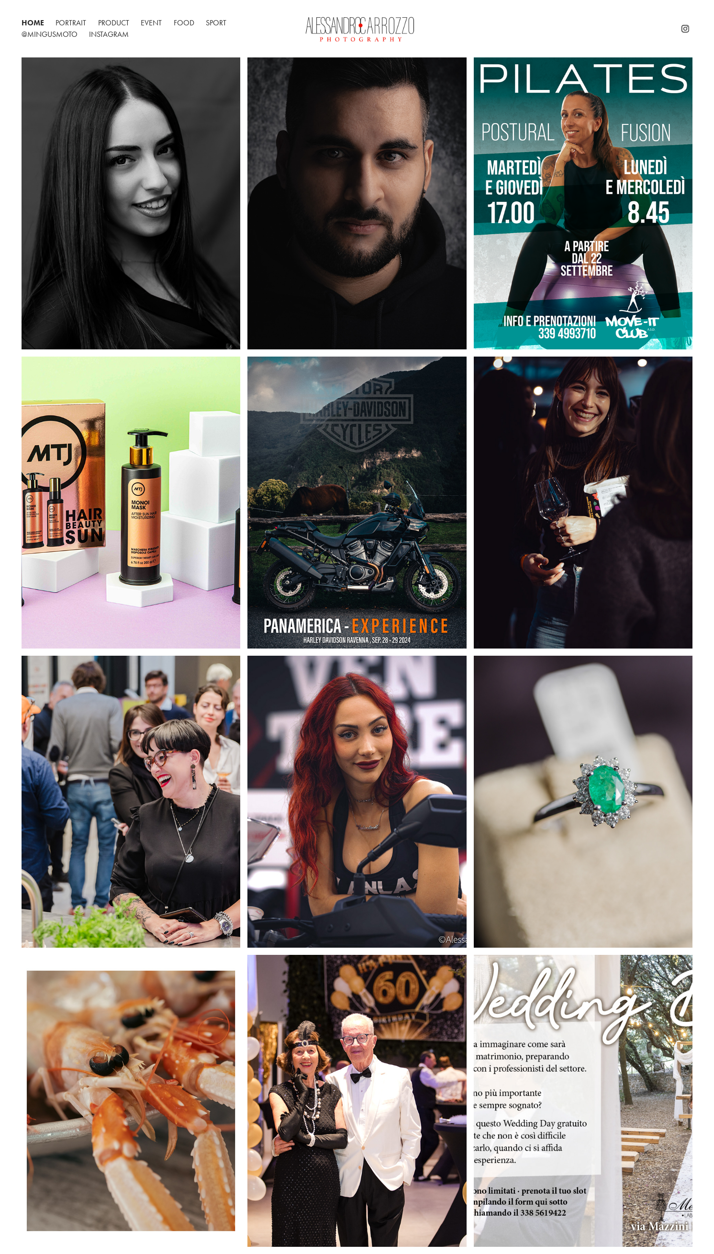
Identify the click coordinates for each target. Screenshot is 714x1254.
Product (113, 22)
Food (184, 22)
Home (33, 22)
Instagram (109, 34)
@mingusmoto (50, 34)
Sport (216, 22)
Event (151, 22)
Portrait (71, 22)
